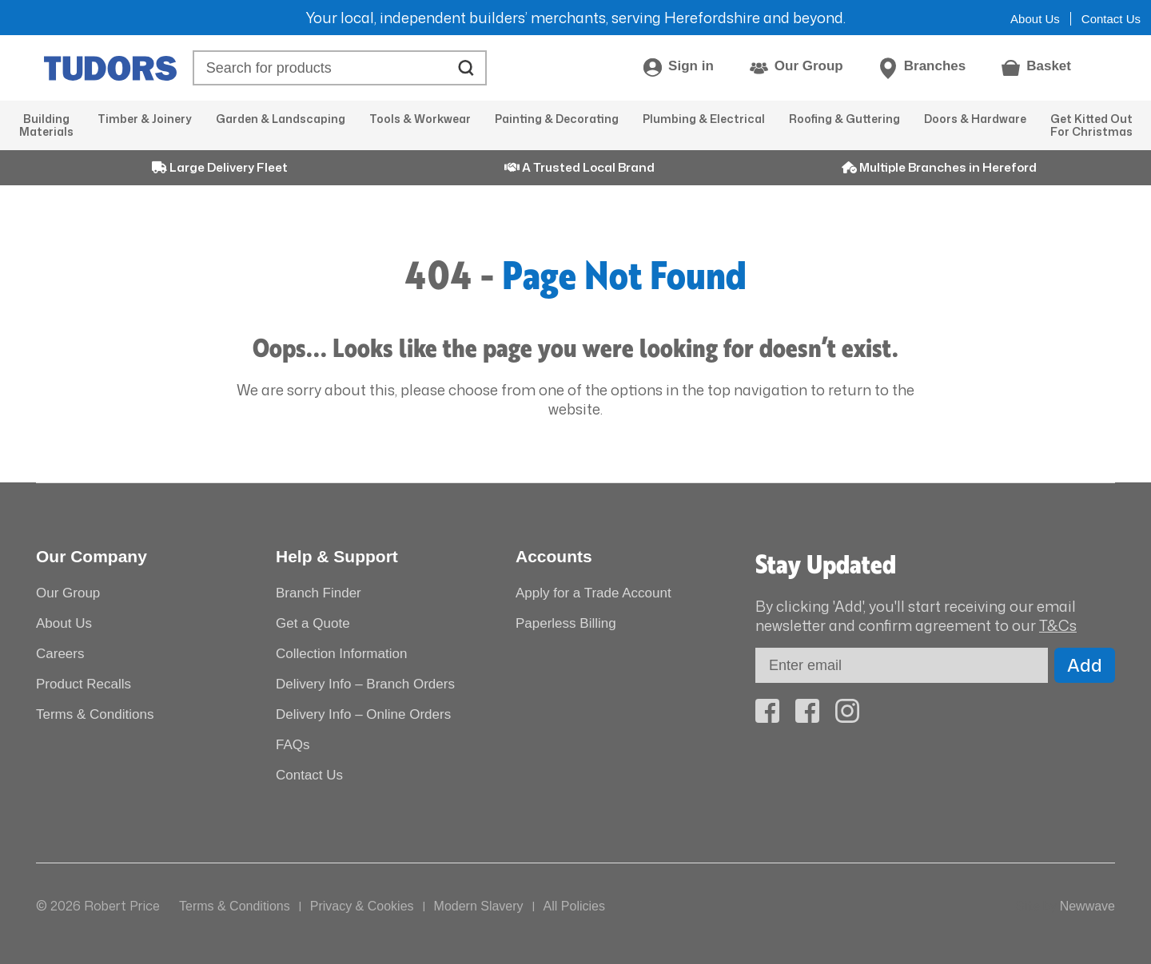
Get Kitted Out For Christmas (1091, 125)
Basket (1048, 65)
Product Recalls (83, 684)
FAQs (293, 744)
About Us (1035, 19)
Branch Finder (318, 593)
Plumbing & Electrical (704, 118)
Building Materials (46, 125)
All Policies (574, 906)
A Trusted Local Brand (579, 167)
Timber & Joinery (145, 118)
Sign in (691, 65)
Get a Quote (313, 623)
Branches (935, 65)
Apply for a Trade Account (593, 593)
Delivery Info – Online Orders (363, 714)
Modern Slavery (479, 906)
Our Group (809, 65)
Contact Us (1111, 19)
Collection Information (341, 653)
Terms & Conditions (94, 714)
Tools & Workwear (420, 118)
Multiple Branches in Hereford (939, 167)
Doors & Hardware (975, 118)
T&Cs (1058, 625)
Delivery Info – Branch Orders (365, 684)
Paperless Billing (566, 623)
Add (1084, 665)
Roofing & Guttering (844, 118)
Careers (60, 653)
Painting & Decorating (557, 118)
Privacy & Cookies (362, 906)
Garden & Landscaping (280, 118)
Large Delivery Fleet (220, 167)
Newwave (1087, 906)
